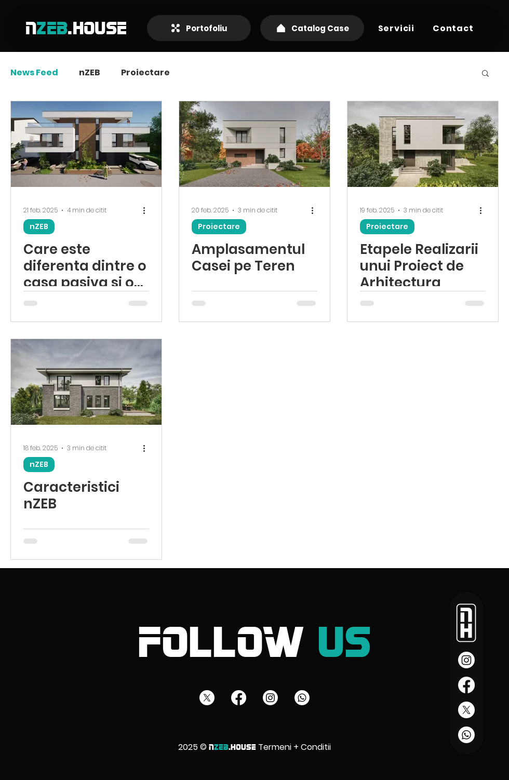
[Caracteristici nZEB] (86, 382)
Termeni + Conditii (294, 747)
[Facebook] (466, 685)
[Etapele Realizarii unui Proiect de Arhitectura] (422, 144)
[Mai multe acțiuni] (147, 210)
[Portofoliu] (199, 28)
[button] (396, 28)
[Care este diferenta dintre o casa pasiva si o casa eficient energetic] (86, 144)
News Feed (34, 73)
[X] (466, 710)
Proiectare (145, 73)
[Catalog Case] (312, 28)
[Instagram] (466, 660)
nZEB (89, 73)
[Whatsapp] (466, 735)
